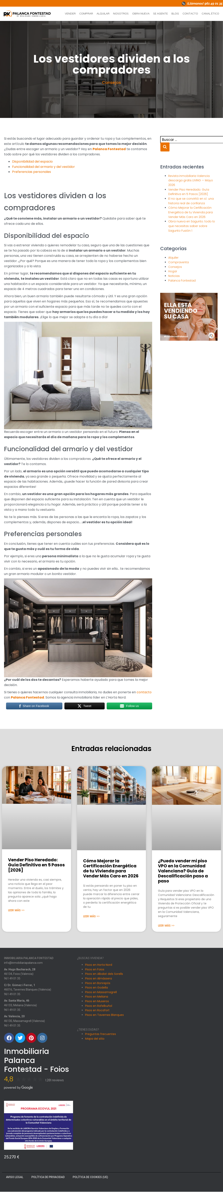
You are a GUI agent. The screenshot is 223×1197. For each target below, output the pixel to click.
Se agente (160, 13)
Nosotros (121, 13)
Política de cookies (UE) (90, 1177)
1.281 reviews (54, 1080)
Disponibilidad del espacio (32, 161)
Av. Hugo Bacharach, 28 (19, 969)
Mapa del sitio (94, 1039)
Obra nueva (141, 13)
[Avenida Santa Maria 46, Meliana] (184, 1062)
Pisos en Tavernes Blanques (104, 1015)
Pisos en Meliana (96, 997)
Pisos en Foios (94, 969)
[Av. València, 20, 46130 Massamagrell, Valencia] (184, 1107)
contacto (144, 692)
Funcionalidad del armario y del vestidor (43, 166)
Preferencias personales (31, 171)
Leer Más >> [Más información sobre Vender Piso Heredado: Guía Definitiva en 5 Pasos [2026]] (16, 910)
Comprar (86, 13)
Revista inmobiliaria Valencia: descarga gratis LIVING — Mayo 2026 (190, 180)
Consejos (111, 82)
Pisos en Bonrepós (97, 983)
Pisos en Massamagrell (101, 992)
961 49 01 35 (12, 978)
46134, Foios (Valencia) (18, 973)
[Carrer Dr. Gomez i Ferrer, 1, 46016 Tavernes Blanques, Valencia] (184, 1018)
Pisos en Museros (97, 1001)
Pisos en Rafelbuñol (98, 1006)
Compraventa (178, 262)
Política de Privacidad (48, 1177)
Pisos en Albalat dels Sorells (104, 974)
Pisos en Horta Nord (98, 965)
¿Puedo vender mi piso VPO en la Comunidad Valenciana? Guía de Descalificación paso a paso (183, 871)
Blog (175, 13)
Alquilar (103, 13)
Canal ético (210, 13)
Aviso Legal (14, 1177)
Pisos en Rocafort (97, 1010)
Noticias (174, 276)
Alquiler (173, 258)
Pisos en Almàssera (98, 978)
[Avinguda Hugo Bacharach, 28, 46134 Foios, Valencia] (184, 974)
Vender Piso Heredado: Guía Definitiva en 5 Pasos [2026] (36, 865)
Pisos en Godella (96, 987)
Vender (70, 13)
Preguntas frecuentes (100, 1034)
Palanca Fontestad (109, 149)
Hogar (172, 271)
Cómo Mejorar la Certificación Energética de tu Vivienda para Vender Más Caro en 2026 (190, 212)
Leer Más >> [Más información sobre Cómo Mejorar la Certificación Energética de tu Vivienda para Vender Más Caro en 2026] (91, 916)
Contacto (190, 13)
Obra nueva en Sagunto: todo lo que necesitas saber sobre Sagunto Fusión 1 (191, 225)
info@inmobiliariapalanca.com (23, 962)
